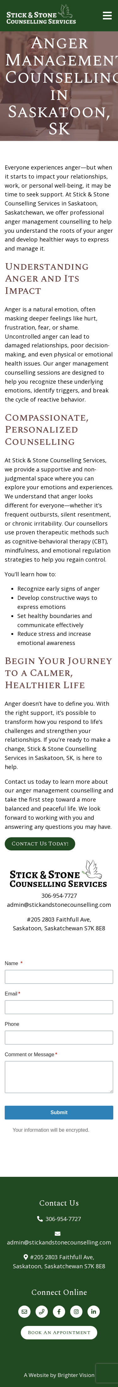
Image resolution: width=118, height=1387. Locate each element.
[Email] (24, 1312)
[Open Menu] (107, 16)
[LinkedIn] (93, 1312)
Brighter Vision (76, 1375)
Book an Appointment (59, 1332)
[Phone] (42, 1312)
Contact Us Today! (40, 843)
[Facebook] (59, 1312)
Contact (15, 781)
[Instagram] (76, 1312)
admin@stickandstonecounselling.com (59, 904)
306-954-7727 (59, 895)
